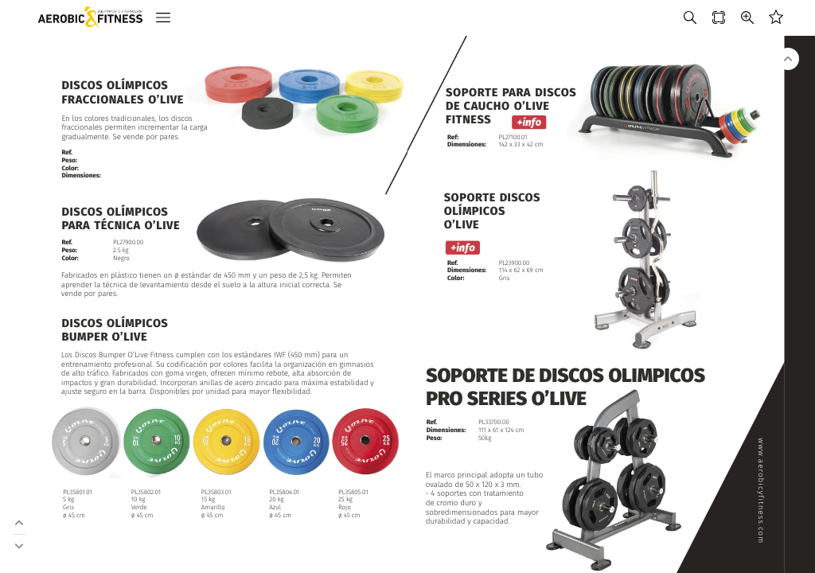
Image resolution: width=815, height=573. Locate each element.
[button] (163, 18)
